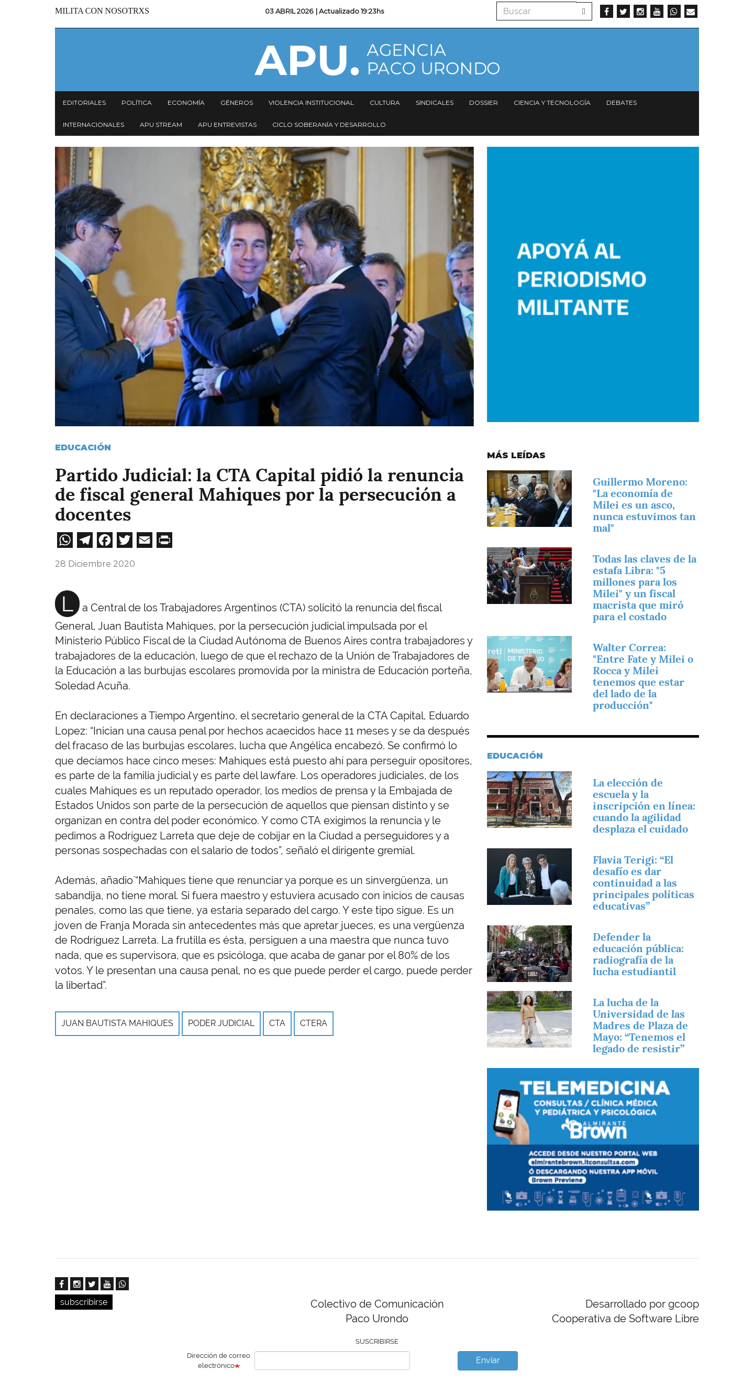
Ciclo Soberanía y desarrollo (329, 124)
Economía (186, 102)
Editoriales (84, 102)
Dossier (483, 102)
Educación (83, 447)
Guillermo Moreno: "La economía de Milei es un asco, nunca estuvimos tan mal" (644, 505)
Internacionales (93, 124)
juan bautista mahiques (117, 1023)
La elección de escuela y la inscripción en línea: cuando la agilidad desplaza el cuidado (644, 806)
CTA (277, 1023)
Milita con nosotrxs (102, 10)
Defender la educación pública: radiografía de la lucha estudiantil (638, 954)
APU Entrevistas (227, 124)
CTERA (313, 1023)
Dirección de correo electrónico (218, 1360)
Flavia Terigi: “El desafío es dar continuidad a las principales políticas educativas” (643, 883)
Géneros (236, 102)
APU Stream (161, 124)
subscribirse (83, 1302)
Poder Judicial (221, 1023)
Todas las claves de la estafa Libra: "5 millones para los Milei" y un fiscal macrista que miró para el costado (644, 587)
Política (136, 102)
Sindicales (434, 102)
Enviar (488, 1360)
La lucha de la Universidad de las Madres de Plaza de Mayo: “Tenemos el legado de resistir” (640, 1025)
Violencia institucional (311, 102)
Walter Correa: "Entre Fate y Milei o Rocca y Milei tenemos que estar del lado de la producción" (643, 676)
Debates (621, 102)
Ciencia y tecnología (552, 102)
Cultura (385, 102)
